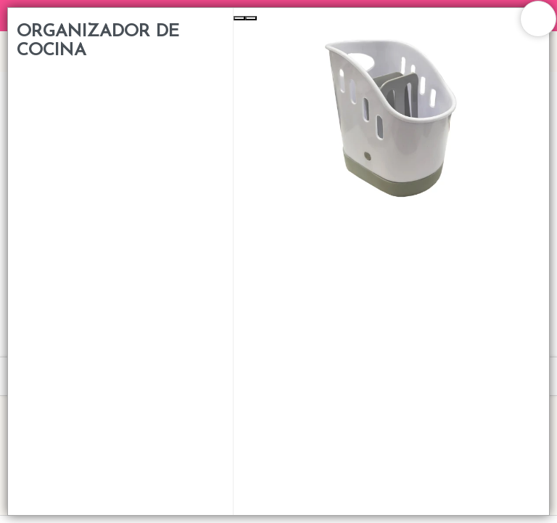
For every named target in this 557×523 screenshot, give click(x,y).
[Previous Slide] (239, 18)
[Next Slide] (251, 18)
